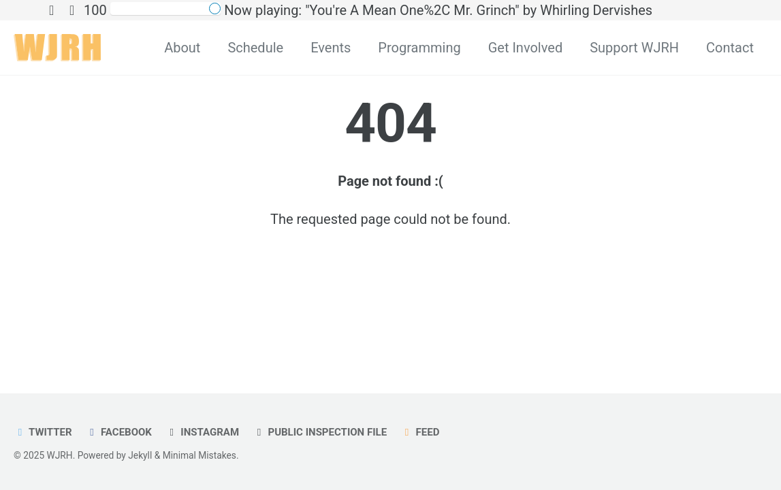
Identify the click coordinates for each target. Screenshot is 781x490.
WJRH (60, 455)
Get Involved (525, 47)
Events (330, 47)
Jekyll (140, 455)
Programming (419, 47)
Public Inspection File (320, 432)
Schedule (255, 47)
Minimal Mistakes (199, 455)
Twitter (43, 432)
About (182, 47)
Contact (730, 47)
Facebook (119, 432)
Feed (419, 432)
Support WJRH (634, 47)
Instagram (202, 432)
